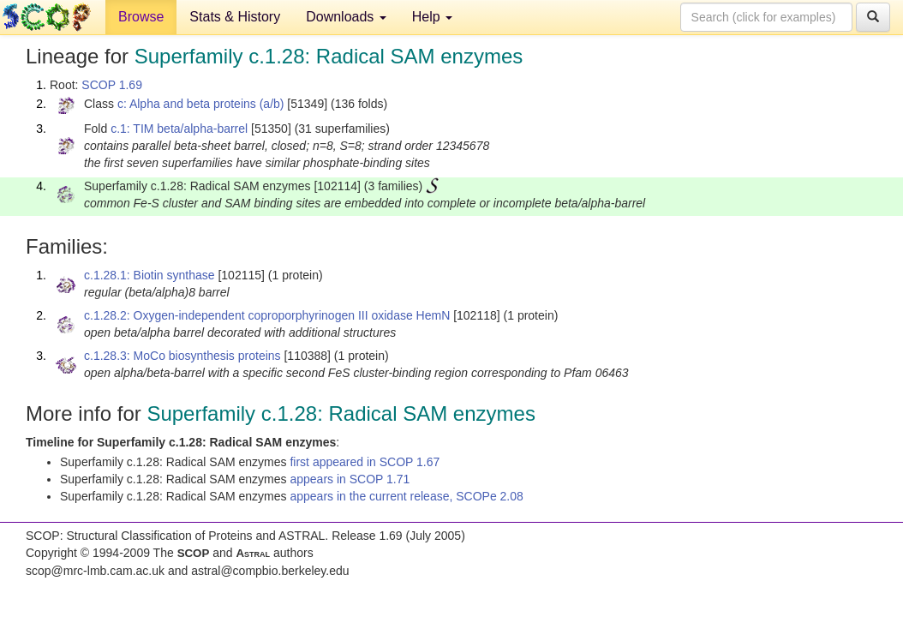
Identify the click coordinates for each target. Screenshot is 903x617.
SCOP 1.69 (111, 85)
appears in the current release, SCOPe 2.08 (406, 496)
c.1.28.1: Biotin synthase (149, 275)
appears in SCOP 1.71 (350, 479)
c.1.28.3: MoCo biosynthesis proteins (182, 355)
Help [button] (432, 16)
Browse (141, 16)
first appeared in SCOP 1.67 (365, 462)
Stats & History (234, 16)
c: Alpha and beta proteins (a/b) (200, 104)
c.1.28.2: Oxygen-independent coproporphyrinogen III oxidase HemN (267, 315)
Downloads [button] (346, 16)
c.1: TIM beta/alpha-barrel (179, 128)
